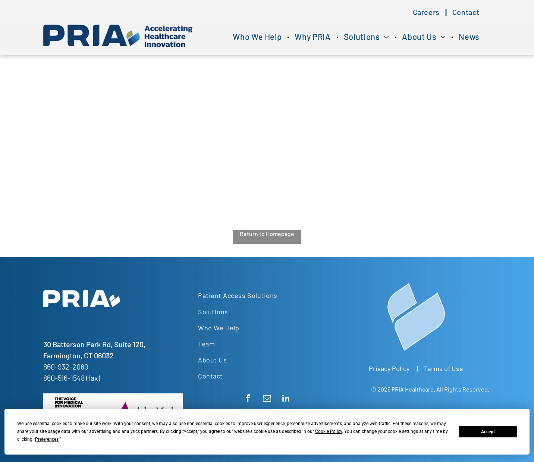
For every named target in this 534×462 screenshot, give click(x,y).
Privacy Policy (389, 368)
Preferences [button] (47, 439)
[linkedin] (286, 399)
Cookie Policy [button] (328, 431)
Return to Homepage (267, 233)
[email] (267, 399)
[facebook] (248, 399)
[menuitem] (427, 12)
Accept (488, 431)
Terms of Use (443, 368)
